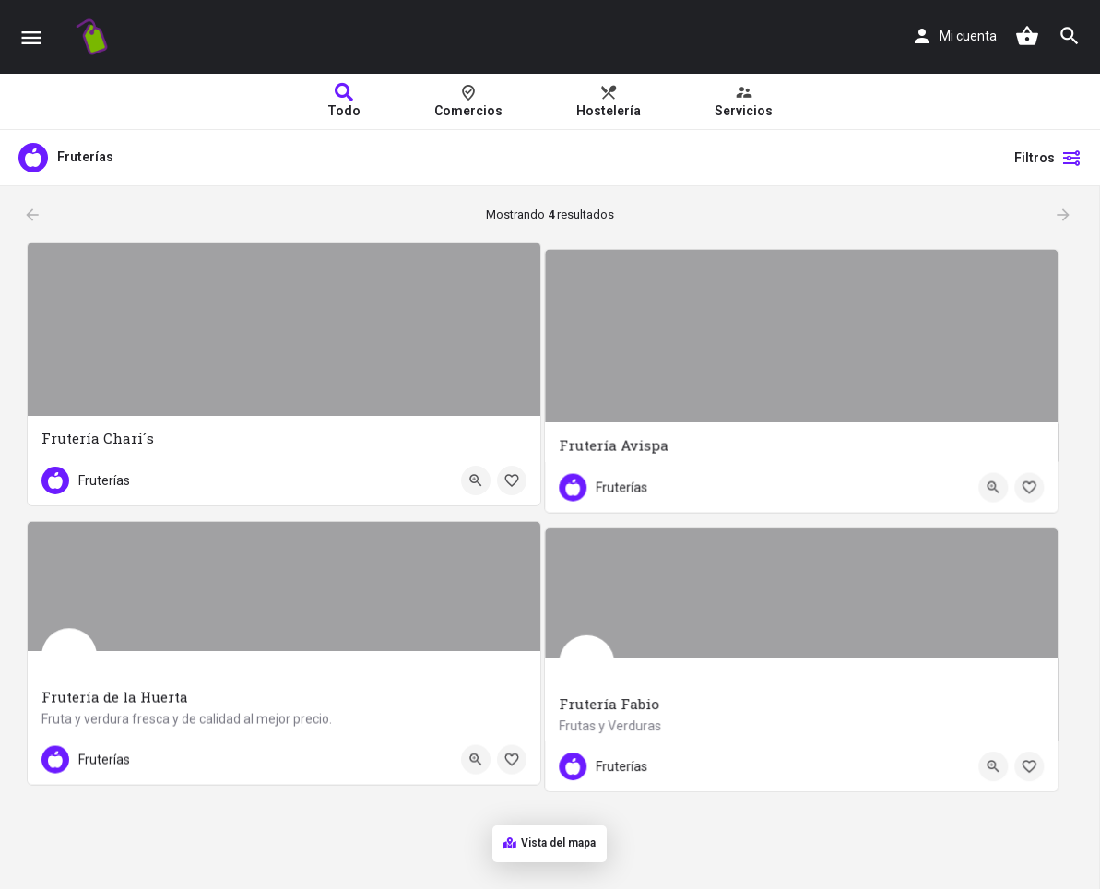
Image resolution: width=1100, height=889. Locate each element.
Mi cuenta (968, 36)
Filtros (1048, 158)
